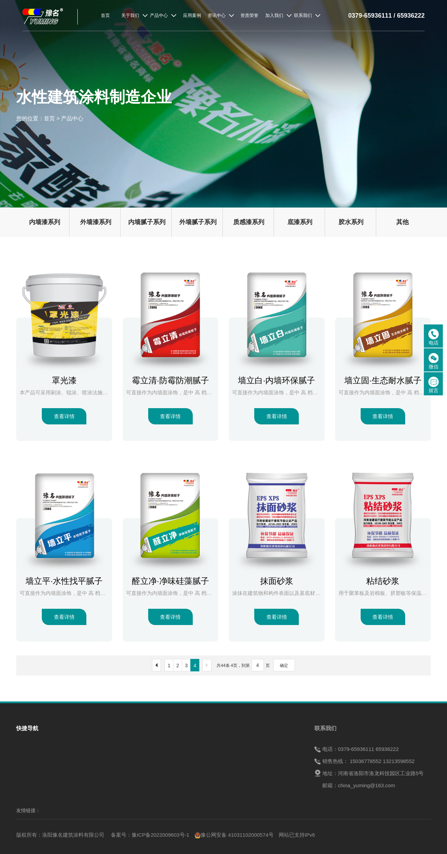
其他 (402, 222)
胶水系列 (351, 222)
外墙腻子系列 (198, 222)
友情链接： (28, 810)
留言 (433, 385)
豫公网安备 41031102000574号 (234, 835)
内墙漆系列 (44, 222)
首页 (49, 118)
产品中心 (72, 118)
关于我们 (26, 759)
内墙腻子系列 (146, 222)
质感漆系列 (248, 222)
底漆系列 (299, 222)
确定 (284, 665)
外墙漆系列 (95, 222)
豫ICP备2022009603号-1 (160, 835)
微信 (433, 361)
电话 (433, 337)
